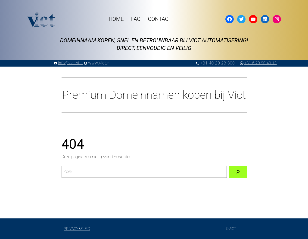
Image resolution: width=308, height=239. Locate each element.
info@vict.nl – (70, 63)
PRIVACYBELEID (77, 229)
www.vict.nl (99, 63)
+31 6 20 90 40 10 (260, 63)
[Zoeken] (238, 172)
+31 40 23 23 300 (217, 63)
